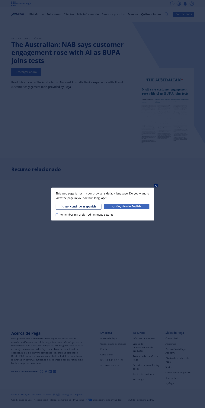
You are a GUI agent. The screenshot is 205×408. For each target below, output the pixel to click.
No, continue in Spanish (78, 206)
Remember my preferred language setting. (86, 214)
